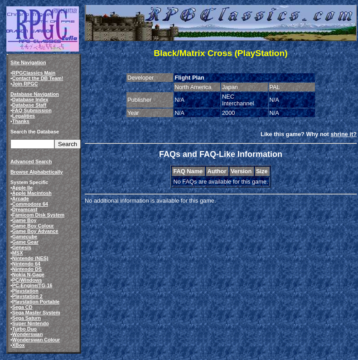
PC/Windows (27, 280)
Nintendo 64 (26, 263)
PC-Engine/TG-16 (32, 285)
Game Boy (24, 220)
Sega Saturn (26, 318)
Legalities (23, 115)
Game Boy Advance (35, 231)
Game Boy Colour (33, 225)
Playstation (25, 291)
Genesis (21, 247)
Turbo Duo (24, 329)
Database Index (30, 99)
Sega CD (22, 307)
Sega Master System (36, 312)
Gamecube (25, 236)
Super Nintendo (30, 323)
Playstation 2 (27, 296)
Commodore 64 (30, 204)
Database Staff (29, 105)
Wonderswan (27, 334)
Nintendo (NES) (30, 258)
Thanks (20, 121)
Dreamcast (25, 209)
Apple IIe (22, 187)
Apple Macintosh (32, 193)
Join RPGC (25, 83)
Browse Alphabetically (36, 172)
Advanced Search (31, 161)
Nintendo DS (27, 269)
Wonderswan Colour (36, 339)
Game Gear (25, 242)
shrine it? (343, 134)
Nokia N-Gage (28, 274)
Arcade (20, 198)
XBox (18, 345)
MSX (17, 253)
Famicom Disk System (38, 215)
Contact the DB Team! (37, 78)
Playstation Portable (36, 301)
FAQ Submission (32, 110)
